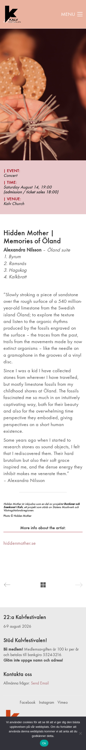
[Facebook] (28, 702)
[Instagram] (46, 702)
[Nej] (80, 733)
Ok (44, 743)
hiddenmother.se (19, 543)
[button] (72, 14)
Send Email (40, 683)
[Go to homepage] (12, 14)
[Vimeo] (63, 702)
